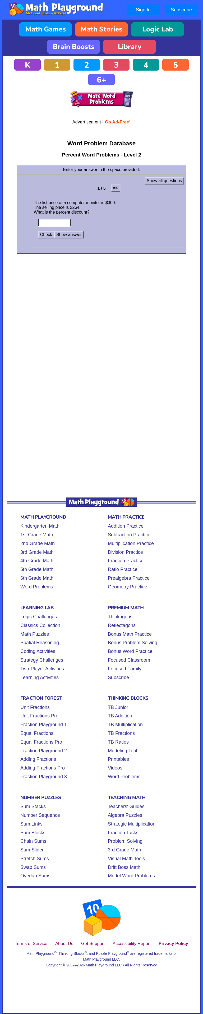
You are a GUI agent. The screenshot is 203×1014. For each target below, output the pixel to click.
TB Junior (118, 707)
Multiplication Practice (131, 543)
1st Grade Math (36, 534)
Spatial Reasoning (39, 642)
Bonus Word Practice (130, 651)
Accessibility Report (132, 943)
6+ (101, 80)
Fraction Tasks (123, 832)
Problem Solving (125, 841)
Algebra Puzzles (125, 815)
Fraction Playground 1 (43, 724)
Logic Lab (157, 29)
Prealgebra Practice (129, 578)
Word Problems (36, 586)
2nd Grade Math (37, 543)
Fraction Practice (126, 560)
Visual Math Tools (126, 858)
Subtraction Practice (129, 534)
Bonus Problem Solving (132, 642)
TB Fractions (121, 733)
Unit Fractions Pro (39, 715)
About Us (64, 943)
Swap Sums (33, 867)
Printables (118, 759)
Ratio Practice (122, 569)
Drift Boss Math (124, 867)
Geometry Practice (127, 586)
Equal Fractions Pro (41, 742)
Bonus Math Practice (130, 634)
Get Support (93, 943)
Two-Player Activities (42, 668)
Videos (115, 768)
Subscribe (181, 9)
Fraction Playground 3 (43, 776)
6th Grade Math (36, 578)
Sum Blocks (32, 832)
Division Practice (125, 552)
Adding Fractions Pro (42, 768)
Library (129, 46)
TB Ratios (118, 742)
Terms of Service (31, 943)
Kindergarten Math (39, 526)
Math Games (45, 29)
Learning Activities (39, 677)
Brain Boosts (73, 46)
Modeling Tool (122, 750)
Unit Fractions (35, 707)
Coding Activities (37, 651)
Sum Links (31, 824)
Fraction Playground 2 (43, 750)
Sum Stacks (33, 806)
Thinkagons (120, 616)
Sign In (143, 9)
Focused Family (124, 668)
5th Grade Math (36, 569)
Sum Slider (32, 849)
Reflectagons (122, 625)
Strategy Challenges (41, 660)
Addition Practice (126, 526)
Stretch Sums (34, 858)
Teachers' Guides (126, 806)
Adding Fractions (38, 759)
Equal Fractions (36, 733)
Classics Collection (40, 625)
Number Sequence (40, 815)
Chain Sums (33, 841)
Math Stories (101, 29)
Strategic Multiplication (131, 824)
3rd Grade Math (37, 552)
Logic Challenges (38, 616)
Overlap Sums (35, 875)
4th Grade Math (36, 560)
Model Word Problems (131, 875)
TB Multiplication (125, 724)
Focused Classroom (129, 660)
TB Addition (120, 715)
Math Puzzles (34, 634)
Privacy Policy (173, 943)
